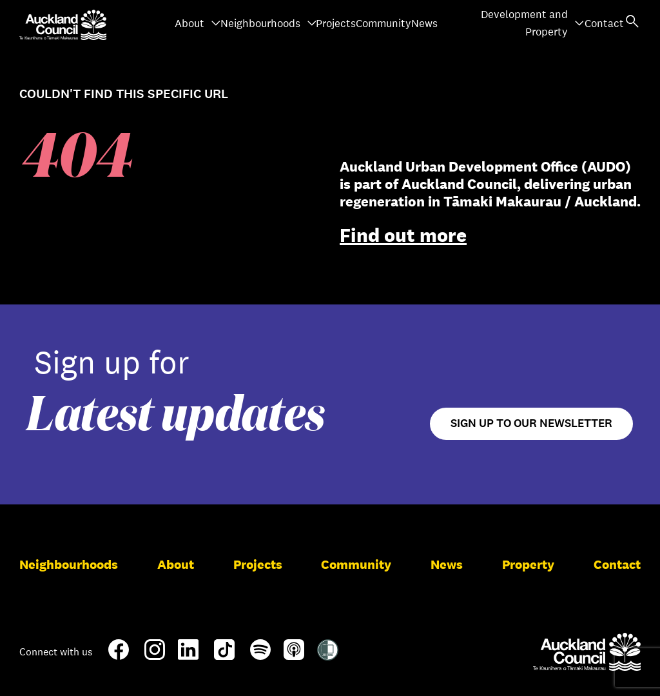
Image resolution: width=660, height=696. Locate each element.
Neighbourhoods (268, 23)
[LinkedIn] (188, 654)
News (424, 23)
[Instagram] (154, 654)
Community (383, 23)
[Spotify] (260, 654)
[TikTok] (224, 657)
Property (528, 564)
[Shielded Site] (327, 655)
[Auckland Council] (587, 651)
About (198, 23)
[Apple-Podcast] (294, 654)
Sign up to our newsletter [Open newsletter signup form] (531, 423)
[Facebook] (118, 657)
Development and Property (533, 23)
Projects (336, 23)
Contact (604, 23)
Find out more (403, 235)
